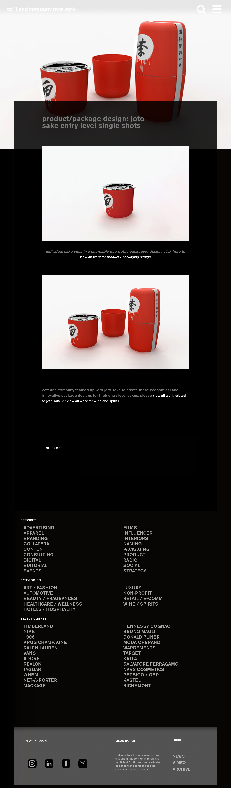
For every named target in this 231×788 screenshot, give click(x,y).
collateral (38, 544)
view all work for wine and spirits (112, 401)
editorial (36, 566)
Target (132, 655)
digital (32, 561)
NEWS (179, 759)
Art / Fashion (41, 589)
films (130, 528)
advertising (39, 528)
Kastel (132, 683)
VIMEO (180, 766)
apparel (34, 533)
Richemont (137, 688)
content (35, 550)
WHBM (31, 677)
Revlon (33, 666)
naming (132, 544)
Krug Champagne (46, 644)
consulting (39, 555)
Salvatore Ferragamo (151, 666)
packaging (137, 550)
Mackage (35, 688)
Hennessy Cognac (147, 627)
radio (130, 561)
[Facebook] (66, 766)
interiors (136, 539)
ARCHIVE (182, 772)
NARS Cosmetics (144, 672)
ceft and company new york (41, 9)
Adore (32, 661)
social (132, 566)
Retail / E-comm (143, 600)
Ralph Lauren (41, 650)
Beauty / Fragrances (51, 600)
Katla (130, 661)
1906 (29, 639)
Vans (30, 655)
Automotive (39, 594)
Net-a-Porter (41, 683)
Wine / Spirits (141, 605)
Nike (29, 633)
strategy (135, 572)
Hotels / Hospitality (50, 611)
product (134, 555)
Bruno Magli (139, 633)
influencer (138, 533)
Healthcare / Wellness (54, 605)
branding (36, 539)
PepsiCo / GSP (141, 677)
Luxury (132, 589)
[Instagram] (32, 766)
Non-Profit (137, 594)
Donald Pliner (142, 639)
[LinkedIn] (49, 766)
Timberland (39, 627)
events (33, 572)
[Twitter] (83, 766)
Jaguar (33, 672)
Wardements (140, 650)
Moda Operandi (143, 644)
